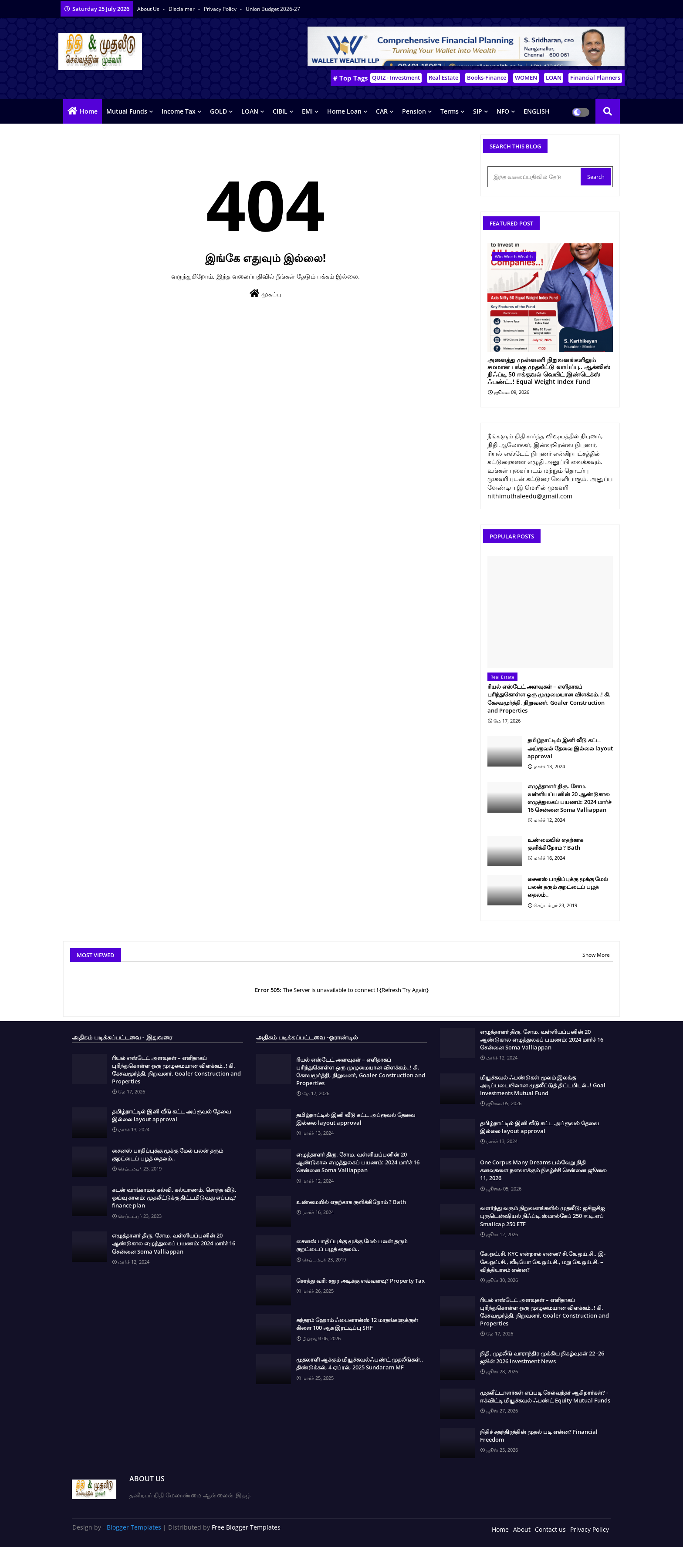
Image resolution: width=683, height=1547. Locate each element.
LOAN (553, 77)
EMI (307, 111)
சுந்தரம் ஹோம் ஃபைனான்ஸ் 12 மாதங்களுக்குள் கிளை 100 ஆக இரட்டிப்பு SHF (357, 1324)
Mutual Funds (126, 111)
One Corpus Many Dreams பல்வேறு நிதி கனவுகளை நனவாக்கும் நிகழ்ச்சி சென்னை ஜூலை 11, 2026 (543, 1170)
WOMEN (526, 77)
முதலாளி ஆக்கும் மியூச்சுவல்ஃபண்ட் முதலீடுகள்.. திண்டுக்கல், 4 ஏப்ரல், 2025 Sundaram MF (359, 1363)
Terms (449, 111)
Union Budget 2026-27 (273, 9)
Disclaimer (182, 9)
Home (89, 111)
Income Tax (179, 111)
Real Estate (443, 77)
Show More (596, 954)
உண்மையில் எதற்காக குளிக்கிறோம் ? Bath (555, 843)
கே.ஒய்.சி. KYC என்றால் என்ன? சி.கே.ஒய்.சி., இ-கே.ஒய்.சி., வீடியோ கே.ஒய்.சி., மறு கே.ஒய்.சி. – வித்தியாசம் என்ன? (542, 1261)
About (522, 1529)
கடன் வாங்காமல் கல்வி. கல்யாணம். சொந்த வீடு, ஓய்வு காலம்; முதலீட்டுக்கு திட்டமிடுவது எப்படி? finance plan (174, 1197)
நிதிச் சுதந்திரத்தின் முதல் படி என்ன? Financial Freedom (539, 1435)
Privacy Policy (221, 9)
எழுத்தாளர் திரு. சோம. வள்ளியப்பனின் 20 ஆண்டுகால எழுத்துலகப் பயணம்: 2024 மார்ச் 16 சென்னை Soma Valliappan (569, 798)
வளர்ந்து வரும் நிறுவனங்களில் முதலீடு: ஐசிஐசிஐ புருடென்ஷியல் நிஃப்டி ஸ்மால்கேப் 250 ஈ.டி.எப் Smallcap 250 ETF (542, 1216)
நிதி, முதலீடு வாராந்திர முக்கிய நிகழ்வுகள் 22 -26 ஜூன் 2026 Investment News (542, 1357)
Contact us (550, 1529)
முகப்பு (265, 293)
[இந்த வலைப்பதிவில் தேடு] (535, 176)
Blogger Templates (134, 1527)
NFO (503, 111)
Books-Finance (486, 77)
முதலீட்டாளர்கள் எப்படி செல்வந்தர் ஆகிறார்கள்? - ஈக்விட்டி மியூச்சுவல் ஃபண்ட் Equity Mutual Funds (545, 1396)
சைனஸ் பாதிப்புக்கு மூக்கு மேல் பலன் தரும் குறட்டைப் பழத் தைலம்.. (567, 886)
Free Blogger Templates (246, 1527)
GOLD (218, 111)
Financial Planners (595, 77)
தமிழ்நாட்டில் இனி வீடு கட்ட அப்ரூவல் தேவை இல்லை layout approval (570, 748)
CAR (382, 111)
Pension (414, 111)
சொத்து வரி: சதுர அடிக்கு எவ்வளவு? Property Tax (360, 1281)
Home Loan (344, 111)
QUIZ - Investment (396, 77)
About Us (149, 9)
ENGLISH (537, 111)
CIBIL (280, 111)
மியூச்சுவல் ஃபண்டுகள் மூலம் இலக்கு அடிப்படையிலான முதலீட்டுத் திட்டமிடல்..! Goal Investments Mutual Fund (542, 1085)
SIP (477, 111)
